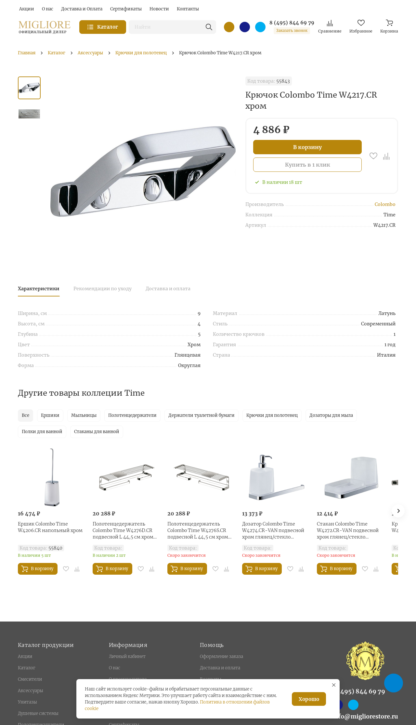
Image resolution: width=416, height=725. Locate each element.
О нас (114, 668)
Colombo (385, 204)
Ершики (50, 415)
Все (25, 415)
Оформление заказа (221, 656)
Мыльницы (84, 415)
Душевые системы (38, 713)
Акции (25, 656)
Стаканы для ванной (96, 431)
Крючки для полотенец (272, 415)
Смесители (30, 679)
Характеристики (38, 289)
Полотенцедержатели (132, 415)
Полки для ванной (42, 431)
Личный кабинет (127, 656)
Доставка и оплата (168, 289)
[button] (398, 510)
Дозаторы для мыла (331, 415)
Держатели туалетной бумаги (201, 415)
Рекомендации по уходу (102, 289)
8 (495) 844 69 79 (291, 23)
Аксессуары (30, 690)
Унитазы (27, 702)
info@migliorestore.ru (365, 716)
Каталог (26, 668)
